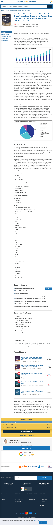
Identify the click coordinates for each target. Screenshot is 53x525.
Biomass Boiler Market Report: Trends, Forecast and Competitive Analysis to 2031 (32, 366)
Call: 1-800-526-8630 (26, 445)
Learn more (36, 520)
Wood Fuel (37, 346)
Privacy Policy (24, 517)
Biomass (34, 343)
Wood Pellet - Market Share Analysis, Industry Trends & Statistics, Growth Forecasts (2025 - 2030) (32, 391)
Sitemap (19, 517)
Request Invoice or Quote (27, 435)
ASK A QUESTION (26, 448)
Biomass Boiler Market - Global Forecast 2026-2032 (32, 382)
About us (4, 496)
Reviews (3, 499)
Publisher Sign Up (45, 496)
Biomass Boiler (41, 343)
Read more (31, 414)
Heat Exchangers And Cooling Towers (24, 346)
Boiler (48, 343)
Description (3, 32)
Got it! (42, 522)
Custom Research (19, 499)
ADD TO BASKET (26, 432)
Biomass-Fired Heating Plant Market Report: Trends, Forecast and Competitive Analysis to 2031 (31, 358)
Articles (43, 501)
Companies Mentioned (6, 36)
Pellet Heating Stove (19, 343)
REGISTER (44, 477)
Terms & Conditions (32, 517)
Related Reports (4, 40)
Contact (30, 496)
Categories (17, 496)
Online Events (45, 499)
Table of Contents (5, 34)
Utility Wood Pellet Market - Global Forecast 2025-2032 (31, 374)
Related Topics (4, 38)
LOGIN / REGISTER (31, 499)
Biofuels (28, 343)
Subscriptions (18, 501)
